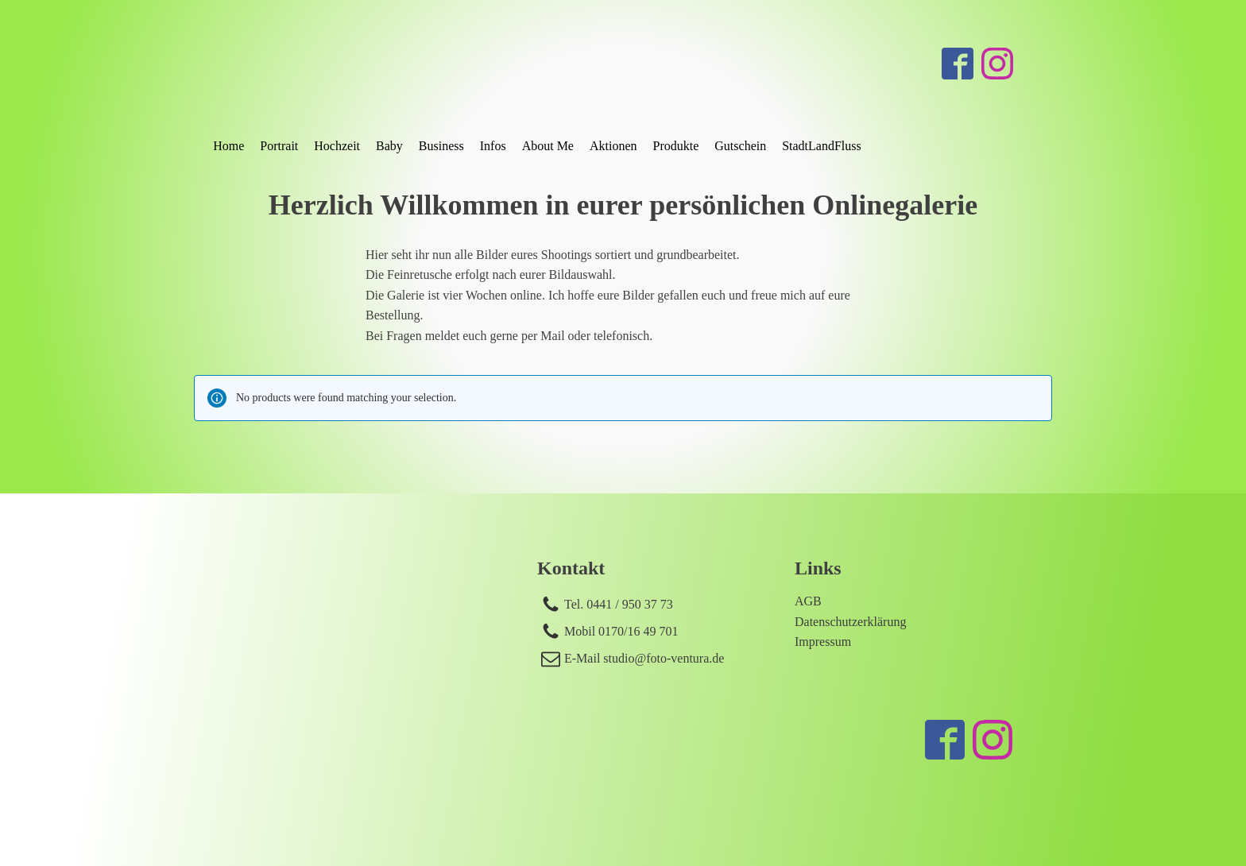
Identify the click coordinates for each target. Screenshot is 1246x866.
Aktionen (613, 146)
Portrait (279, 146)
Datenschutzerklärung (850, 621)
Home (228, 146)
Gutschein (740, 146)
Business (441, 146)
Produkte (676, 146)
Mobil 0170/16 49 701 (621, 631)
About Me (548, 146)
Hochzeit (337, 146)
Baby (389, 146)
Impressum (823, 641)
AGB (808, 601)
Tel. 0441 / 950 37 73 (618, 604)
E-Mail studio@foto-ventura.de (644, 658)
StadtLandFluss (821, 146)
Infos (493, 146)
